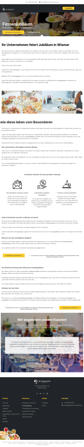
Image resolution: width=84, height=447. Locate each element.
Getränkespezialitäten (25, 298)
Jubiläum (5, 408)
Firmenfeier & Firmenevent (30, 408)
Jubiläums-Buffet (34, 271)
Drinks (44, 406)
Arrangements (61, 80)
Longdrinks (5, 300)
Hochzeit (5, 403)
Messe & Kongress (28, 414)
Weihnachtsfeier (27, 417)
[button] (3, 7)
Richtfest (5, 421)
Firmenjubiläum (16, 76)
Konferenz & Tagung (28, 411)
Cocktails (69, 298)
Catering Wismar (9, 27)
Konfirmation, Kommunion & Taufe (11, 415)
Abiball (4, 419)
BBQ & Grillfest (7, 411)
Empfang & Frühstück (29, 403)
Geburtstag (5, 406)
